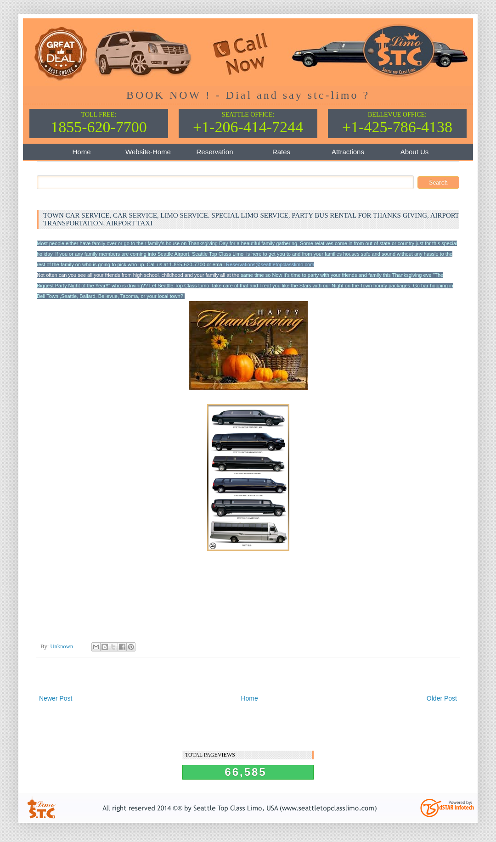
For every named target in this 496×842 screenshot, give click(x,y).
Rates (281, 152)
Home (81, 152)
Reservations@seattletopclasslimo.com (270, 264)
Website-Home (148, 152)
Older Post (442, 698)
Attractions (348, 152)
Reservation (214, 152)
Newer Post (55, 698)
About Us (414, 152)
